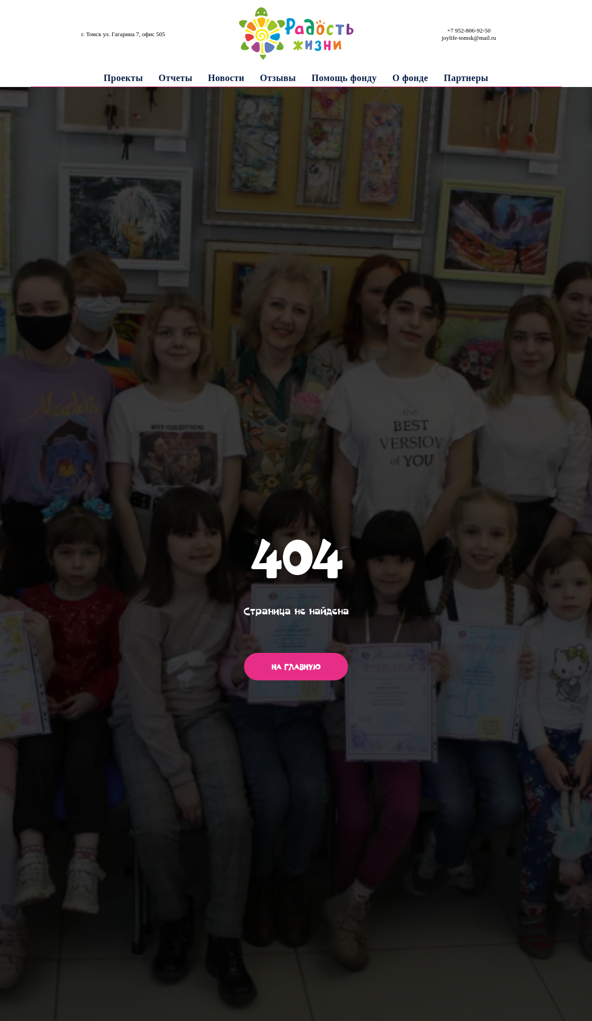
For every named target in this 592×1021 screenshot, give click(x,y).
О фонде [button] (410, 78)
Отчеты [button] (175, 78)
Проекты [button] (123, 78)
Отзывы (278, 78)
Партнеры (466, 78)
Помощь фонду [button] (343, 78)
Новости (226, 78)
